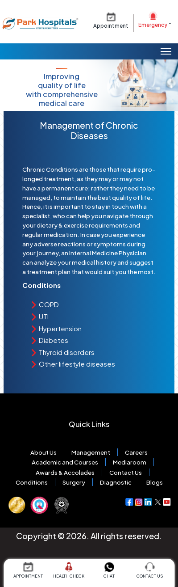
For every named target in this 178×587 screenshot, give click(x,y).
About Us (43, 452)
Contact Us (125, 472)
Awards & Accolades (65, 472)
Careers (136, 452)
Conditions (32, 482)
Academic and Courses (65, 462)
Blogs (154, 482)
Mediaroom (129, 462)
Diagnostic (116, 482)
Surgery (73, 482)
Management (90, 452)
